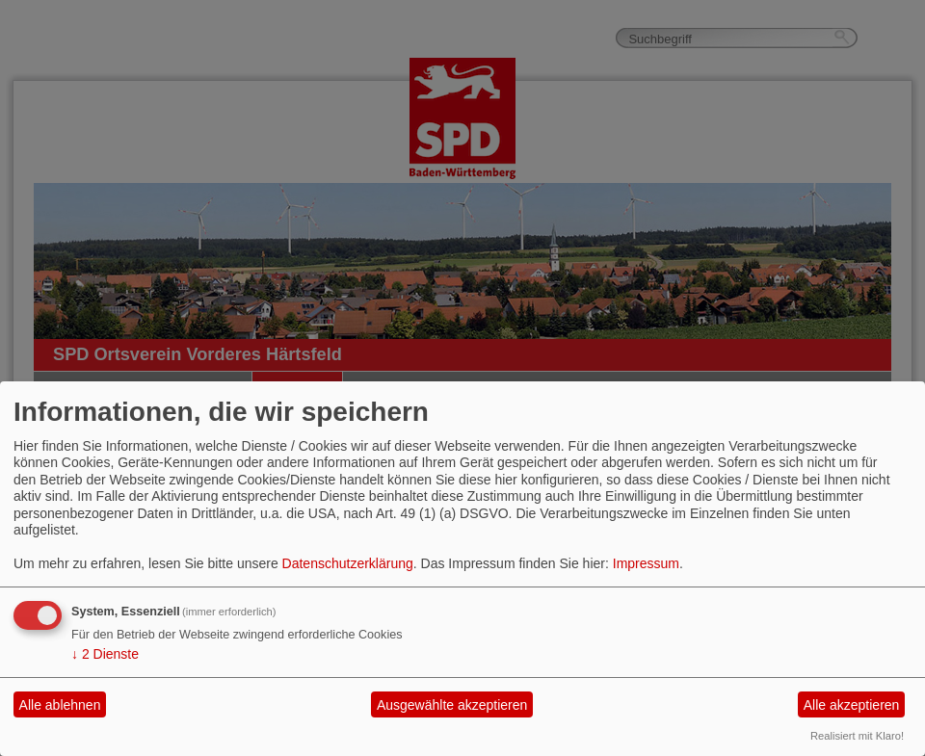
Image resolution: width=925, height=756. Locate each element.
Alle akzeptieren (852, 705)
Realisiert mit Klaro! (857, 736)
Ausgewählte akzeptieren (452, 705)
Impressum (646, 563)
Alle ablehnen (60, 705)
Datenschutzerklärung (347, 563)
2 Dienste (105, 654)
